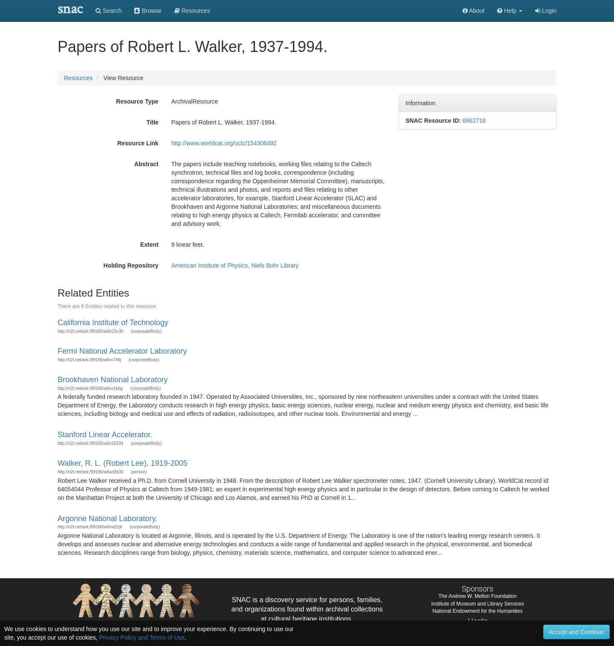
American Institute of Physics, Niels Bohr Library (235, 265)
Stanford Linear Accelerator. (105, 434)
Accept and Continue (576, 632)
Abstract (146, 164)
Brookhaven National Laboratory (113, 379)
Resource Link (137, 143)
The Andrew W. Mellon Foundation (477, 596)
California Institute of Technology (113, 322)
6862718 (474, 120)
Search (109, 10)
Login (545, 10)
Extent (149, 244)
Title (152, 122)
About (474, 10)
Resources (78, 78)
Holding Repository (131, 265)
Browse (148, 10)
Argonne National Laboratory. (107, 518)
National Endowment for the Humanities (477, 611)
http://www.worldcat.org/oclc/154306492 (224, 143)
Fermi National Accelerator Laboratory (122, 351)
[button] (510, 10)
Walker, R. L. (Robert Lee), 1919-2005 (123, 463)
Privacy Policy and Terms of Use (142, 637)
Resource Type (137, 101)
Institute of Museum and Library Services (477, 604)
